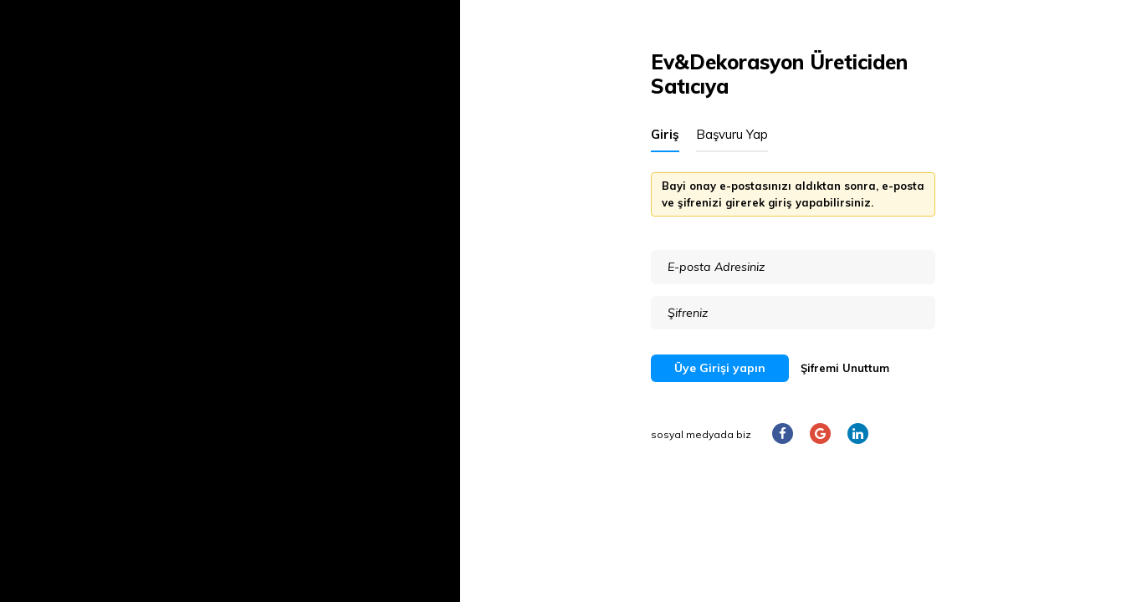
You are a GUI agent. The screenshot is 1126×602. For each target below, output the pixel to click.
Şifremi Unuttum (845, 368)
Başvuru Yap (732, 134)
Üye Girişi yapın (719, 367)
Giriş (665, 134)
